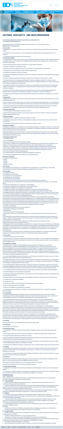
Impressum (4, 427)
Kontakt (8, 427)
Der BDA (2, 12)
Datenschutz (14, 427)
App (32, 427)
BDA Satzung (14, 45)
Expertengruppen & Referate (9, 12)
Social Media (37, 427)
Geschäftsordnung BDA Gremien (11, 41)
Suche (56, 5)
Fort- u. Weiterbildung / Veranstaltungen (43, 12)
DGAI (51, 5)
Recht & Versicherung (19, 12)
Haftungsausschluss (22, 427)
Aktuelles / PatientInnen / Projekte (56, 12)
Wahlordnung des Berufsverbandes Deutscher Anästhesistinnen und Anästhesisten (21, 39)
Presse (29, 427)
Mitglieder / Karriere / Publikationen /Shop (29, 12)
